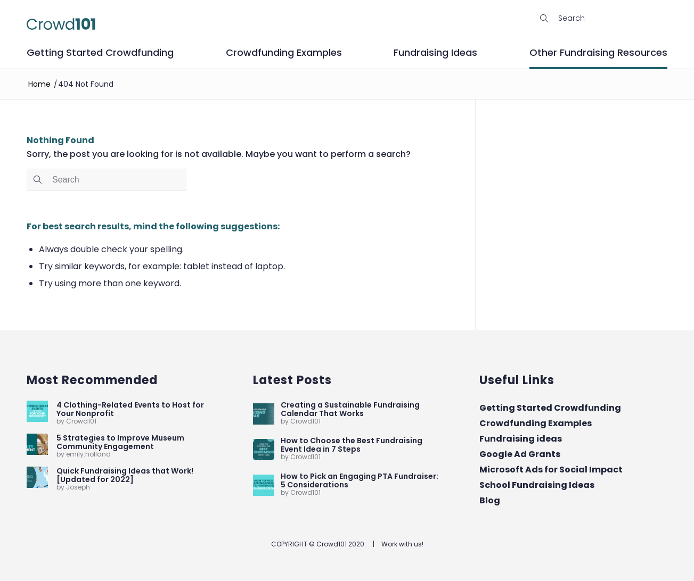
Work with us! (402, 544)
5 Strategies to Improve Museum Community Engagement (120, 442)
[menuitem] (100, 56)
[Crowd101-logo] (61, 24)
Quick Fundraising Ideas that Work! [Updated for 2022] (124, 475)
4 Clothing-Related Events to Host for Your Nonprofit (130, 409)
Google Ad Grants (519, 454)
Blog (489, 500)
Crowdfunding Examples (535, 423)
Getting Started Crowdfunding (550, 408)
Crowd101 (81, 421)
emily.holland (88, 454)
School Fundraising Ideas (536, 485)
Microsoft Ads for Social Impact (551, 469)
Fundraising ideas (520, 439)
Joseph (78, 487)
